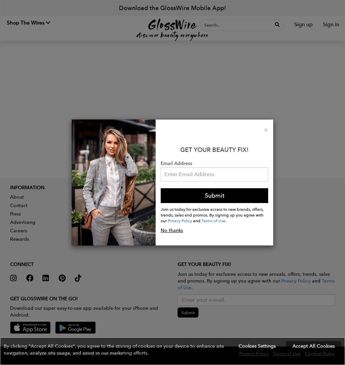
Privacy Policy (180, 220)
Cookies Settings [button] (257, 346)
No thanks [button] (172, 230)
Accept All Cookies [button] (313, 346)
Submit (214, 195)
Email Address (176, 163)
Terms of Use (213, 220)
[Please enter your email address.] (214, 174)
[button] (172, 351)
